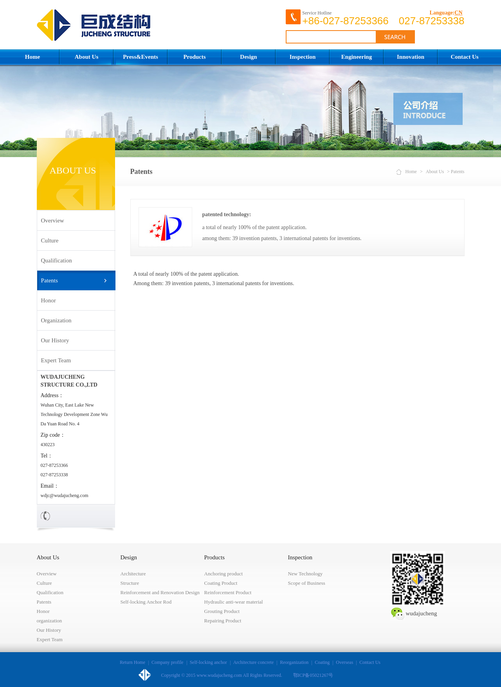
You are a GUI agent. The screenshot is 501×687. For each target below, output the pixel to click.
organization (56, 320)
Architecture (133, 574)
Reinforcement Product (228, 592)
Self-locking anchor (208, 662)
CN (458, 13)
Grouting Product (222, 611)
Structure (130, 583)
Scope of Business (306, 583)
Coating (322, 662)
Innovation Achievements (410, 59)
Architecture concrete (253, 662)
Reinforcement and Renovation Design (160, 592)
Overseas (344, 662)
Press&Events (140, 57)
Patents (49, 280)
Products (194, 57)
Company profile (167, 662)
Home (32, 57)
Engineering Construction (356, 59)
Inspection (303, 57)
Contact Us (464, 57)
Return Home (132, 662)
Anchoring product (223, 574)
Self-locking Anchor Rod (146, 602)
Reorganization (294, 662)
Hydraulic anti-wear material (233, 602)
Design (248, 57)
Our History (55, 340)
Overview (52, 220)
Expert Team (56, 360)
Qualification (56, 260)
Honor (48, 300)
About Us (86, 57)
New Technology (305, 574)
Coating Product (221, 583)
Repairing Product (222, 621)
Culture (50, 240)
